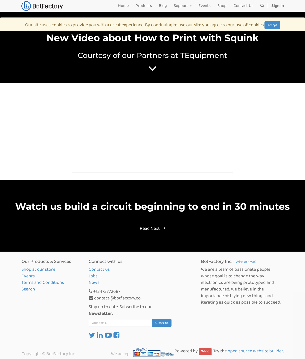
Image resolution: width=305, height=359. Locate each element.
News (94, 282)
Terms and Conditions (42, 282)
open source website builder (255, 351)
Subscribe (161, 322)
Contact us (99, 269)
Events (28, 276)
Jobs (93, 276)
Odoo (205, 351)
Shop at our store (38, 269)
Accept (272, 25)
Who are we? (245, 262)
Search (28, 289)
